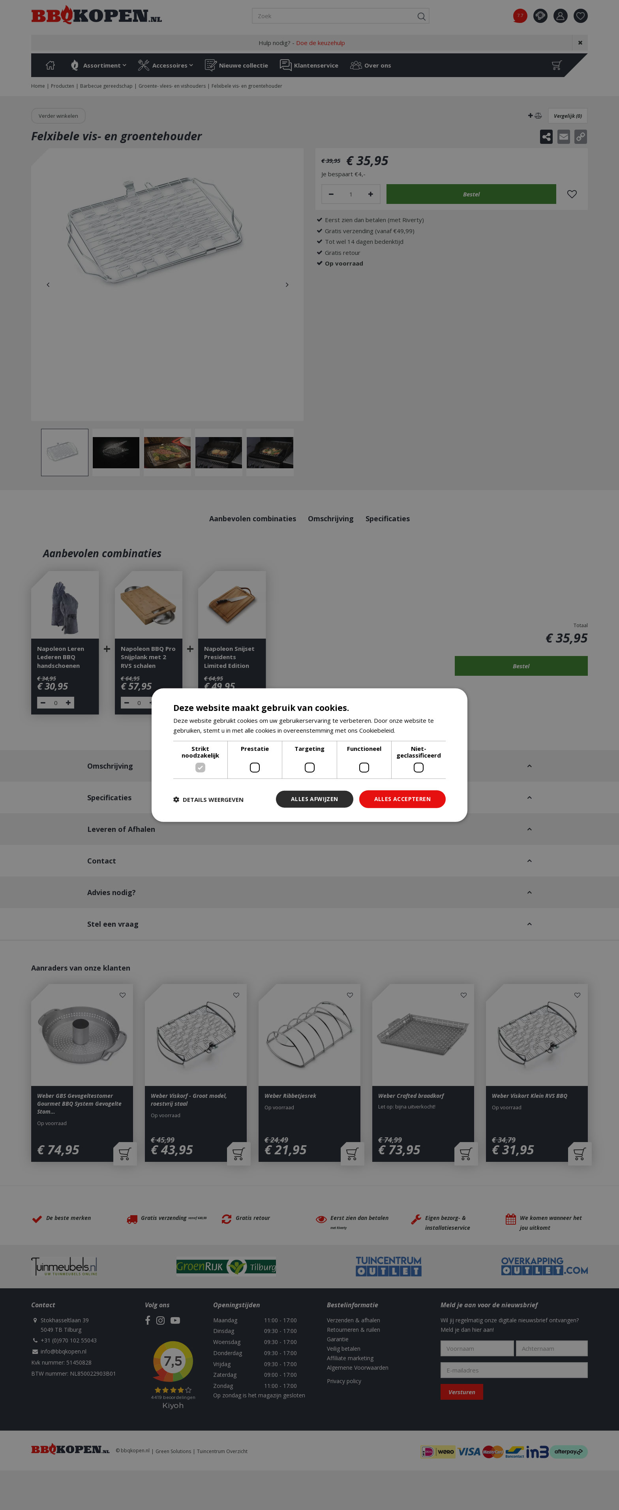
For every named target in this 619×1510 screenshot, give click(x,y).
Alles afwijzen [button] (314, 799)
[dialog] (309, 755)
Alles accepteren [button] (402, 799)
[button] (208, 799)
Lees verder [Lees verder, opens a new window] (413, 730)
